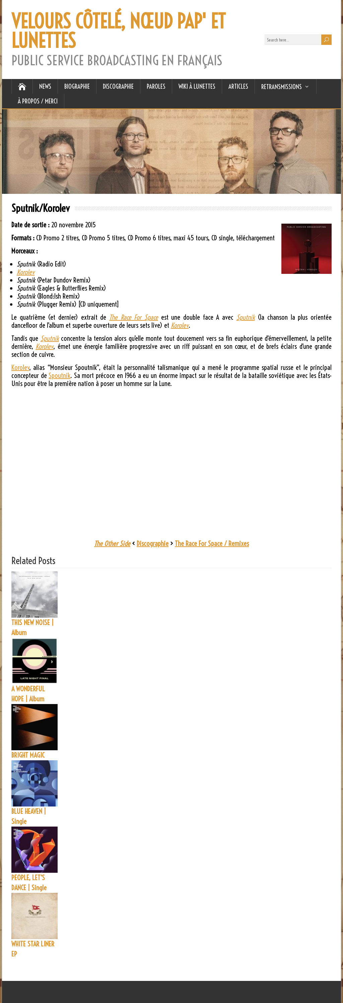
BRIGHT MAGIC (28, 755)
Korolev (20, 367)
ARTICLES (238, 86)
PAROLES (156, 86)
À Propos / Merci (38, 101)
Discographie (152, 543)
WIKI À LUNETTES (197, 86)
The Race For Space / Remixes (212, 543)
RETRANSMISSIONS (281, 87)
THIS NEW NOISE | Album (32, 627)
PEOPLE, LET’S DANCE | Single (29, 882)
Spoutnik (59, 375)
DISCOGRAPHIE (118, 86)
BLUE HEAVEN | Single (28, 816)
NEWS (45, 86)
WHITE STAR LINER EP (32, 949)
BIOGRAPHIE (77, 86)
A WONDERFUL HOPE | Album (28, 694)
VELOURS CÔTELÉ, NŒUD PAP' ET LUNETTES (118, 31)
